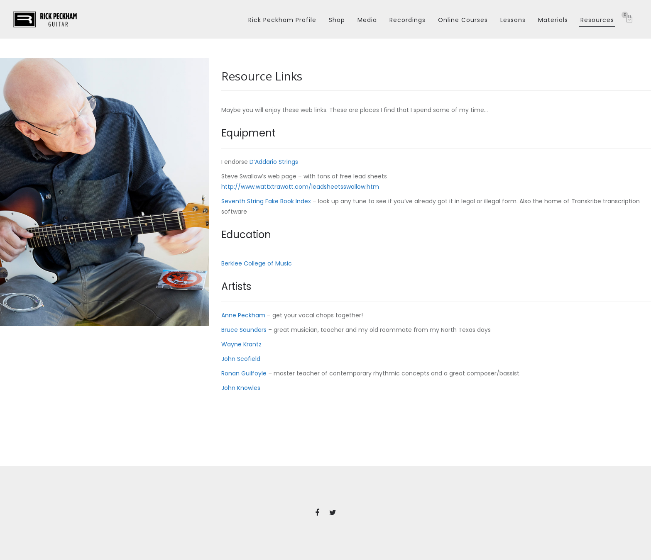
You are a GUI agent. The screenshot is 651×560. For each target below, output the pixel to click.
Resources (597, 20)
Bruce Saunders (244, 330)
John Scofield (240, 359)
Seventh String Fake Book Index (266, 201)
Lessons (513, 20)
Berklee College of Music (256, 263)
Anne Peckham (244, 315)
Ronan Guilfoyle (244, 373)
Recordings (407, 20)
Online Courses (463, 20)
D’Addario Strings (274, 162)
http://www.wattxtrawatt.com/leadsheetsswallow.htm (300, 187)
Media (367, 20)
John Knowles (240, 388)
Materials (553, 20)
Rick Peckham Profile (282, 20)
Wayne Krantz (241, 344)
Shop (337, 20)
